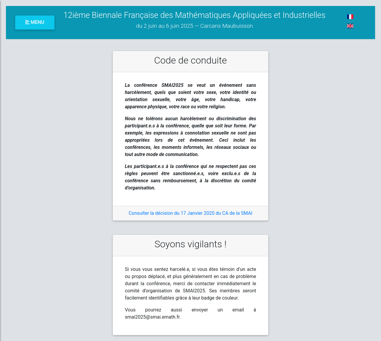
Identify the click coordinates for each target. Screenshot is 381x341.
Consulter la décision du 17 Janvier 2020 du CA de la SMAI (190, 213)
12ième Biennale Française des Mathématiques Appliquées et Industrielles (194, 19)
